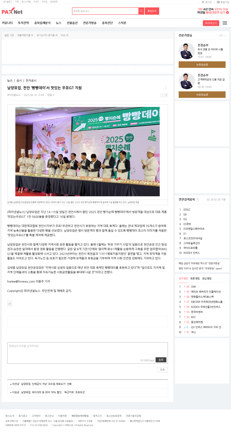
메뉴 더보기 (166, 88)
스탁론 (122, 23)
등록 (161, 359)
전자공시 (31, 80)
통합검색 (152, 11)
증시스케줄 (26, 2)
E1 (185, 233)
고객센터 (36, 415)
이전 (216, 35)
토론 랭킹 (195, 278)
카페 (17, 2)
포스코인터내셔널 (193, 238)
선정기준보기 (197, 200)
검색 (141, 11)
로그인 (208, 2)
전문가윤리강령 (133, 415)
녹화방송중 (202, 64)
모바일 (44, 2)
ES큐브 (187, 224)
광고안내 (49, 415)
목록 (162, 369)
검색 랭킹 (183, 278)
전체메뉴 (224, 22)
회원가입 (225, 2)
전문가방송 (90, 23)
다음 (225, 35)
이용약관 (62, 415)
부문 (7, 35)
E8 (185, 214)
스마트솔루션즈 (192, 243)
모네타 (36, 2)
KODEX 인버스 (192, 252)
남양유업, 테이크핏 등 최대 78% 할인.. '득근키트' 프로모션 (53, 392)
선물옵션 (72, 23)
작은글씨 (162, 95)
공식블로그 (7, 2)
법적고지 (97, 415)
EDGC (187, 209)
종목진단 (107, 23)
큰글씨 (166, 95)
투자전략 (23, 23)
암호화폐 (53, 2)
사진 (12, 360)
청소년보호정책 (113, 415)
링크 (19, 360)
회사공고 (23, 415)
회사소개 (9, 415)
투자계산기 (211, 23)
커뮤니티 (7, 23)
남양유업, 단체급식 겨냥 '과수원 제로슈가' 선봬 (46, 384)
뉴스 (58, 23)
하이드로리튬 (191, 247)
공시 (19, 80)
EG (185, 219)
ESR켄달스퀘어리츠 (194, 228)
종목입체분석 (42, 23)
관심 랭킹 (206, 278)
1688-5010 (19, 425)
